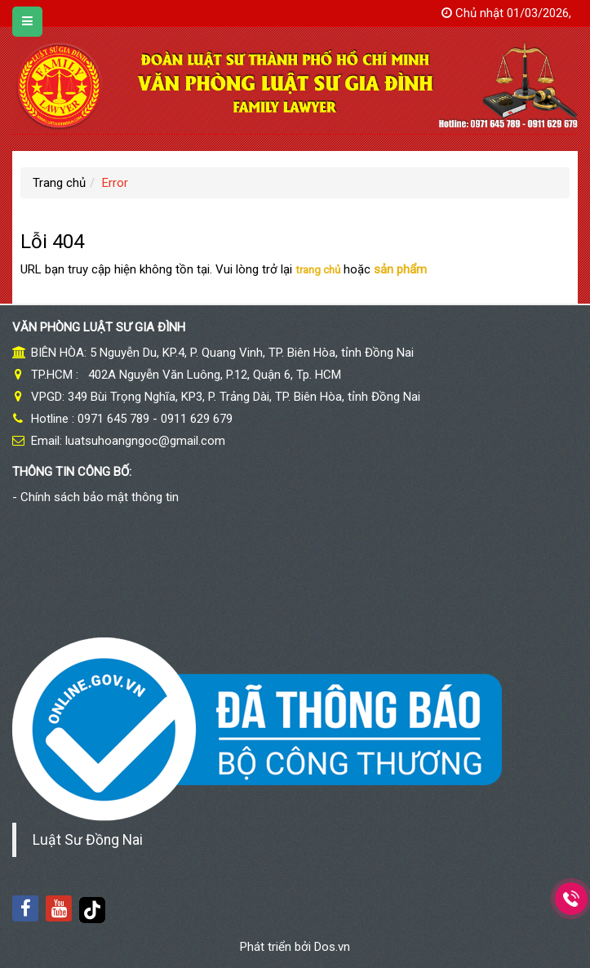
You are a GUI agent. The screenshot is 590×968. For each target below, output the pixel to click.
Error (115, 182)
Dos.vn (332, 946)
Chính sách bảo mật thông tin (99, 497)
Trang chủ (59, 182)
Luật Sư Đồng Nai (88, 840)
